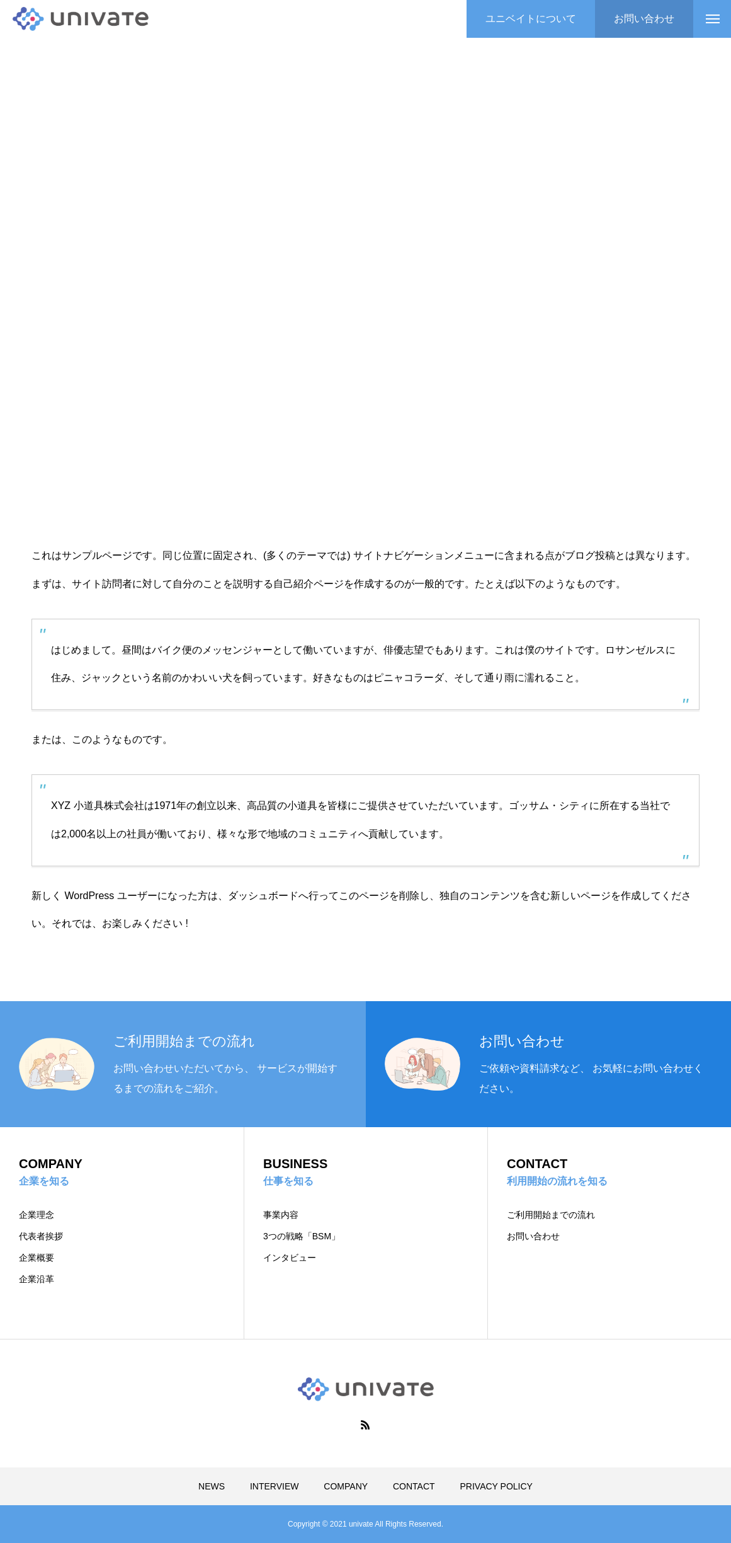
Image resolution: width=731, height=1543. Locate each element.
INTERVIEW (274, 1486)
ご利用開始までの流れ (551, 1214)
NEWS (211, 1486)
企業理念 (36, 1214)
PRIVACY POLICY (496, 1486)
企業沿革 (36, 1279)
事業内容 (280, 1214)
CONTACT (414, 1486)
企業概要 (36, 1257)
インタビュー (289, 1257)
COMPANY (346, 1486)
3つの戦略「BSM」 (301, 1236)
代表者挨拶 (41, 1236)
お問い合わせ (533, 1236)
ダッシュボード (263, 895)
